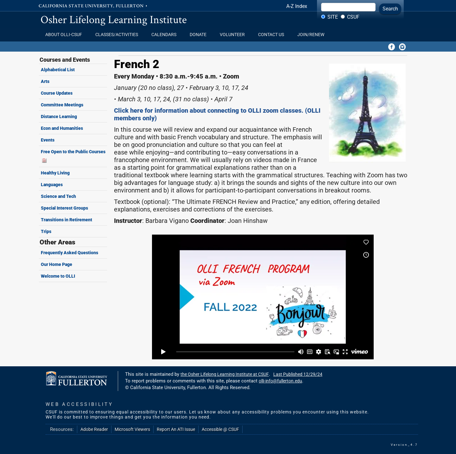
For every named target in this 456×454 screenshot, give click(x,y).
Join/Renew (310, 34)
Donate (200, 34)
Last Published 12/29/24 (297, 374)
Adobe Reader (94, 429)
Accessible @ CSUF (220, 429)
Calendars (165, 34)
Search (390, 9)
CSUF (353, 17)
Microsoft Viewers (132, 429)
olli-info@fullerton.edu (280, 380)
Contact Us (273, 34)
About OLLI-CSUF (65, 34)
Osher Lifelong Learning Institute (114, 19)
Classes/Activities (118, 34)
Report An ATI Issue (176, 429)
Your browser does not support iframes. (263, 297)
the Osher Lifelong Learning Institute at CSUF (224, 374)
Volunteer (234, 34)
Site (332, 17)
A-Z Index (296, 6)
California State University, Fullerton (93, 5)
